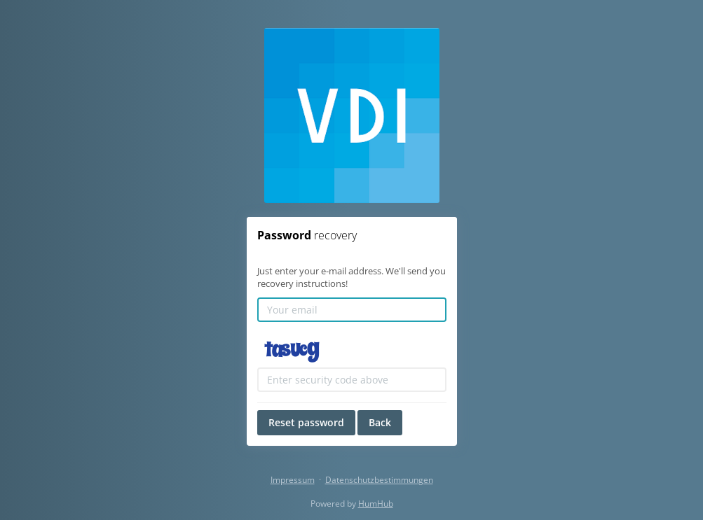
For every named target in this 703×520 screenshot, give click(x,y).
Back (380, 422)
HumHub (375, 504)
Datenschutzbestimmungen (379, 480)
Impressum (293, 480)
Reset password (306, 422)
